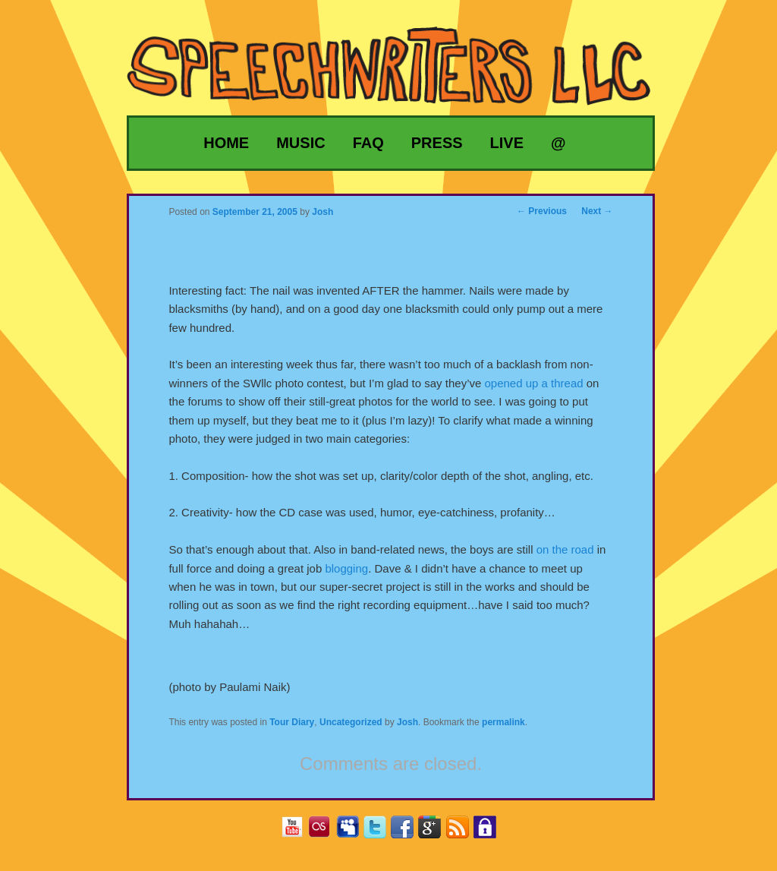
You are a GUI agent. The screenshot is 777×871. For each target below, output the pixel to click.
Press (437, 142)
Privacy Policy (490, 832)
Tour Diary (291, 722)
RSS (463, 832)
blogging (346, 568)
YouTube (298, 832)
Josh (407, 722)
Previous (542, 211)
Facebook (408, 832)
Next (596, 211)
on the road (565, 549)
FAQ (368, 142)
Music (300, 142)
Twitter (380, 832)
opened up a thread (533, 383)
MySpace (353, 832)
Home (226, 142)
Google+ (435, 832)
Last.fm (325, 832)
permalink (503, 722)
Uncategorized (350, 722)
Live (507, 142)
